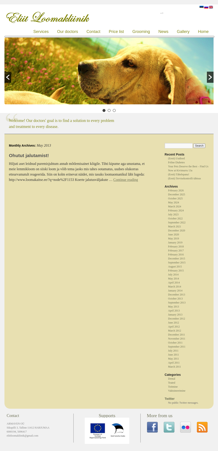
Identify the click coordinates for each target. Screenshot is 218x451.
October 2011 (175, 342)
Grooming (141, 31)
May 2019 (173, 238)
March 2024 (174, 206)
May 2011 (173, 358)
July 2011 (173, 350)
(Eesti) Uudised (176, 158)
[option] (109, 71)
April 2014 (174, 282)
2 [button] (109, 110)
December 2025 (176, 194)
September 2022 (177, 222)
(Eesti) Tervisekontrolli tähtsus (184, 178)
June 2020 (173, 234)
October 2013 (175, 298)
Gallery (183, 31)
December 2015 (176, 258)
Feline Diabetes (176, 162)
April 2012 (174, 326)
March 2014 (174, 286)
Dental (171, 378)
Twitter (170, 398)
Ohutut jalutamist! (29, 155)
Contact (93, 31)
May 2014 (173, 278)
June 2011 (173, 354)
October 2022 (175, 218)
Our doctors (67, 31)
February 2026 (176, 190)
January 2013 (175, 314)
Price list (116, 31)
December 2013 (176, 294)
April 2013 (174, 310)
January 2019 (175, 242)
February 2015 (176, 270)
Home (203, 31)
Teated (171, 382)
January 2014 (175, 290)
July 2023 (173, 214)
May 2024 (173, 202)
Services (41, 31)
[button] (7, 77)
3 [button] (114, 110)
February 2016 (176, 254)
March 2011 (174, 366)
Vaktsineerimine (177, 390)
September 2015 (177, 262)
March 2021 (174, 226)
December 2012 (176, 318)
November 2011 (176, 338)
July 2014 (173, 274)
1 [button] (104, 110)
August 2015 (175, 266)
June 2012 (173, 322)
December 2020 (176, 230)
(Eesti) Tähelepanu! (178, 174)
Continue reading (125, 180)
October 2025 (175, 198)
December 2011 (176, 334)
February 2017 (176, 250)
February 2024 (176, 210)
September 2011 (177, 346)
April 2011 (174, 362)
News (163, 31)
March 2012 (174, 330)
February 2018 (176, 246)
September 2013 (177, 302)
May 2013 (173, 306)
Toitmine (173, 386)
